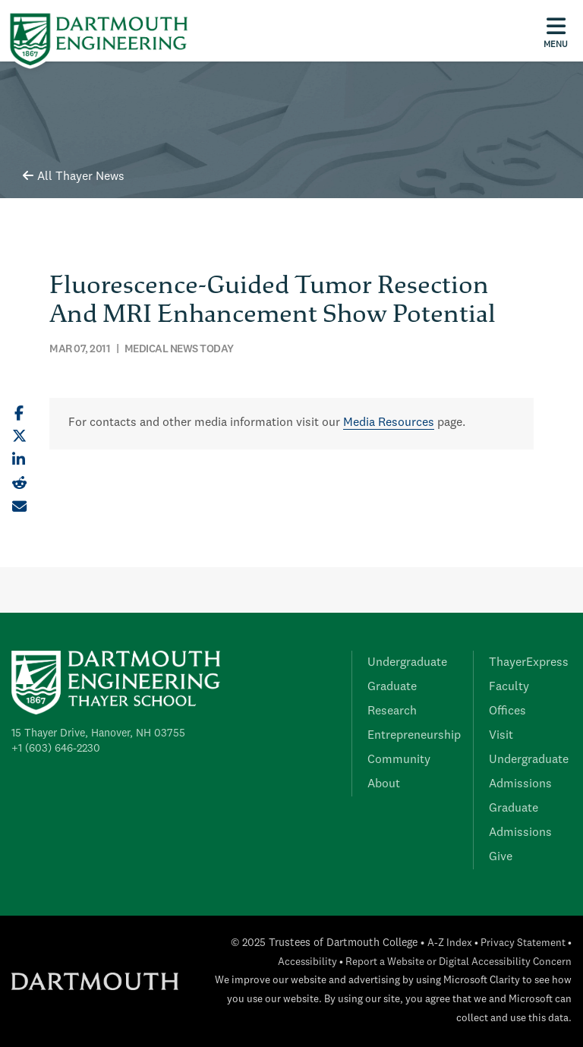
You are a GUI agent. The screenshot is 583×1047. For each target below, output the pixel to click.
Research (392, 711)
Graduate (392, 687)
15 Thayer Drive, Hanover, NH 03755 (98, 733)
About (383, 784)
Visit (501, 736)
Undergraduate (407, 663)
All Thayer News (73, 177)
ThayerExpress (529, 663)
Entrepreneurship (414, 736)
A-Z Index (449, 943)
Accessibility (307, 962)
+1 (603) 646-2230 (55, 748)
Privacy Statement (523, 943)
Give (500, 857)
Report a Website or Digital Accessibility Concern (458, 962)
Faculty (509, 687)
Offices (507, 711)
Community (398, 760)
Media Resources (388, 423)
